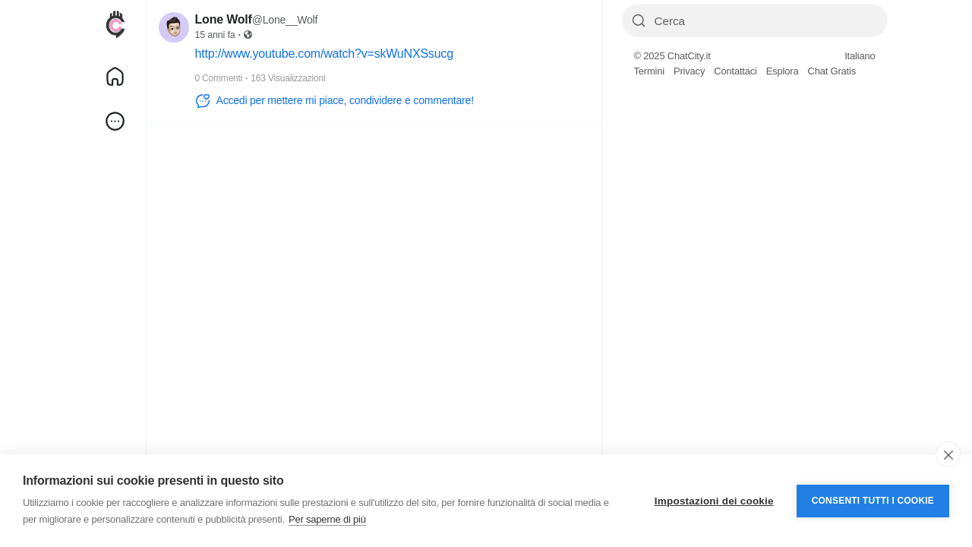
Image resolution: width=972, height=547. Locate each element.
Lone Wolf (223, 19)
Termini (649, 71)
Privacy (689, 71)
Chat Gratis (831, 71)
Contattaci (735, 71)
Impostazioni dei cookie (714, 501)
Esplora (782, 71)
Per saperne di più (327, 519)
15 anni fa (215, 35)
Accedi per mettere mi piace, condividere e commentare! (334, 101)
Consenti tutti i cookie (873, 500)
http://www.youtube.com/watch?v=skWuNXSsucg (324, 53)
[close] (948, 454)
